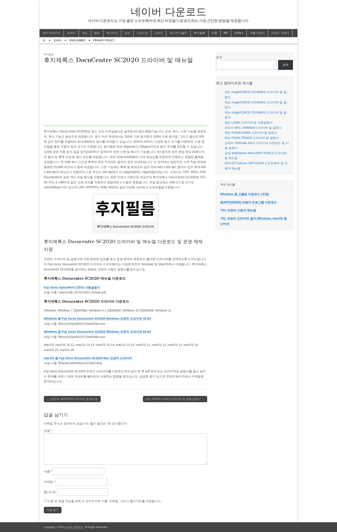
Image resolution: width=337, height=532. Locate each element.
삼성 (127, 33)
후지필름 (199, 33)
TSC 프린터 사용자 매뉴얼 (238, 210)
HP (226, 33)
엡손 (97, 33)
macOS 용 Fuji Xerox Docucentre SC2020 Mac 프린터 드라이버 (88, 358)
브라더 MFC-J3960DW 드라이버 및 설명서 (253, 127)
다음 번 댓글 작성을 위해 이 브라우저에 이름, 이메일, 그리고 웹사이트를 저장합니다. (104, 501)
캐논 (85, 33)
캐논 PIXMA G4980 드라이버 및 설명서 (251, 132)
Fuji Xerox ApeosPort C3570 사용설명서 (72, 287)
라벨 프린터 (257, 33)
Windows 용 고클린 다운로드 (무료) (244, 194)
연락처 (57, 40)
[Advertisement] (125, 96)
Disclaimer (77, 40)
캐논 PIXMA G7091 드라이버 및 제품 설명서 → (175, 399)
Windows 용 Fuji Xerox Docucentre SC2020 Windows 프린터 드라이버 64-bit (97, 331)
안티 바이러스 (51, 33)
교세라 (159, 33)
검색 (219, 57)
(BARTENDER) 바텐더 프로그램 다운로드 (248, 202)
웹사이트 (50, 492)
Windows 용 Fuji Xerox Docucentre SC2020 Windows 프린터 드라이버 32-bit (97, 318)
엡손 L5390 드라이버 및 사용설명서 (249, 122)
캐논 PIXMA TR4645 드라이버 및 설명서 (252, 138)
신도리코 (142, 33)
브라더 (71, 33)
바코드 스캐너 (280, 33)
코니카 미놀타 (178, 33)
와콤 (214, 33)
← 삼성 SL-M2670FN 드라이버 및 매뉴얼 (72, 399)
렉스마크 (112, 33)
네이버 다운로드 (168, 11)
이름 (48, 471)
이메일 (49, 481)
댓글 (48, 430)
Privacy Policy (104, 40)
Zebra (238, 33)
